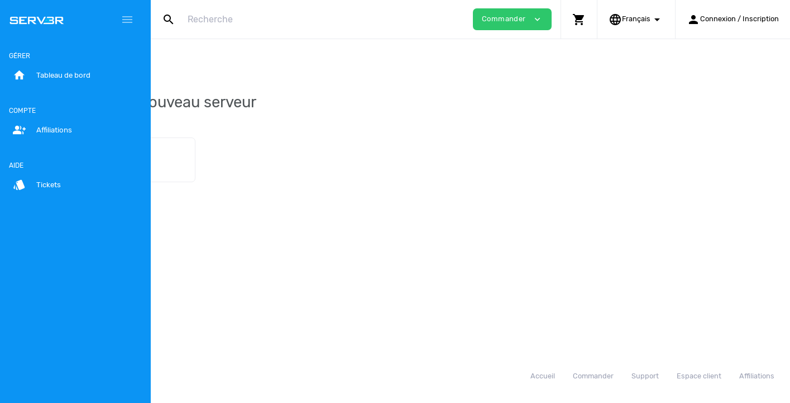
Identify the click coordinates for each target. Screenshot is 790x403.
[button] (579, 19)
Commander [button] (512, 19)
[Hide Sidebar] (127, 19)
